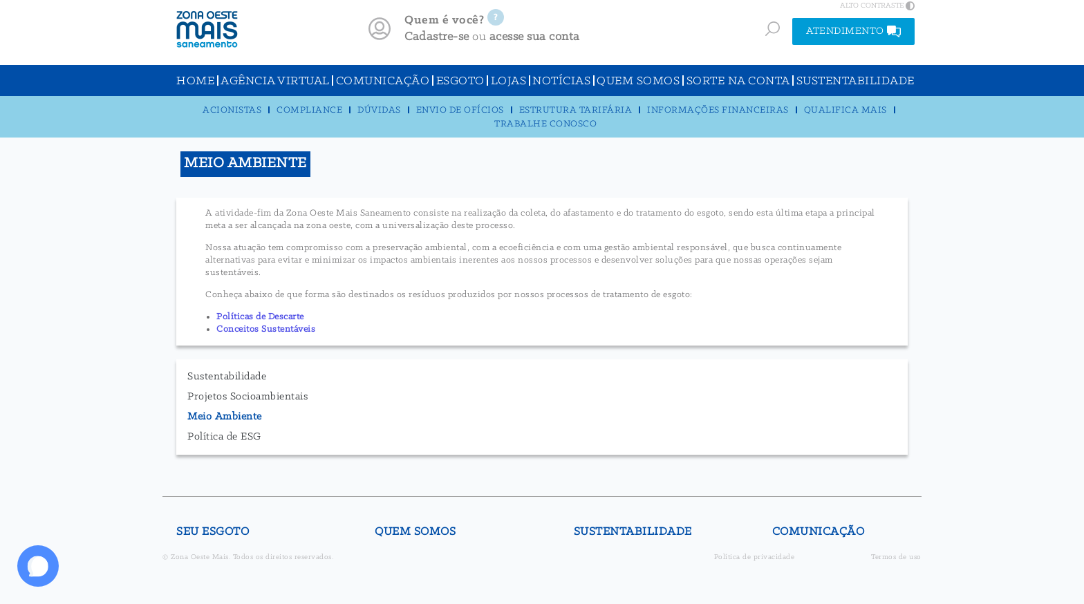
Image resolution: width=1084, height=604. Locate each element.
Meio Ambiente (224, 416)
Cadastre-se (436, 37)
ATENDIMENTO (853, 31)
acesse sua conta (534, 37)
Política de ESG (224, 436)
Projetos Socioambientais (247, 396)
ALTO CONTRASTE (877, 5)
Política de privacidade (754, 557)
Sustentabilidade (226, 376)
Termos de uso (896, 557)
